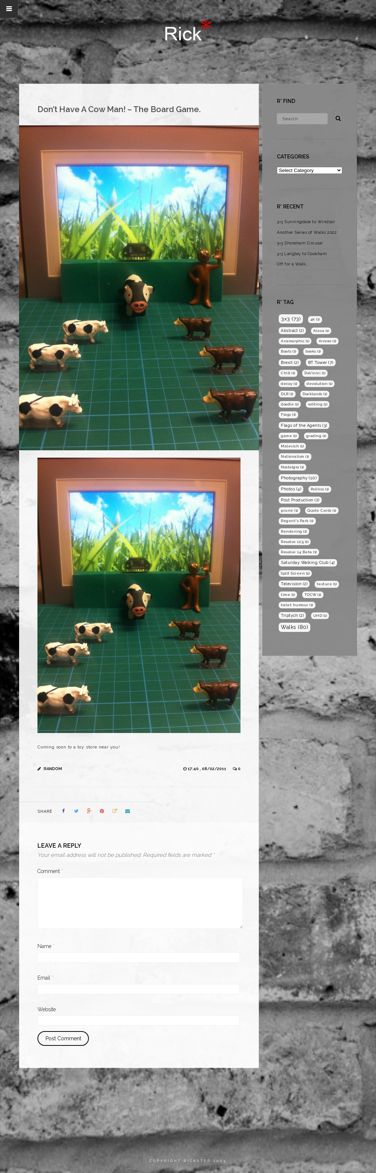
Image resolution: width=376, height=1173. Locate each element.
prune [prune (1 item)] (289, 510)
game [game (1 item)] (289, 436)
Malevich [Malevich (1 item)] (292, 446)
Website (46, 1009)
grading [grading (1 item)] (316, 436)
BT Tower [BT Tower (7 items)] (320, 362)
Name (46, 946)
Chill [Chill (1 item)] (288, 373)
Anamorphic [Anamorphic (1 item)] (295, 341)
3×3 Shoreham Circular (300, 243)
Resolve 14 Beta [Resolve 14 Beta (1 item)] (299, 552)
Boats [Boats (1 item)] (288, 351)
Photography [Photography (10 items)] (299, 477)
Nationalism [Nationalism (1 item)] (295, 456)
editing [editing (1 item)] (318, 404)
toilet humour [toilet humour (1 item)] (297, 605)
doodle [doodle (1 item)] (290, 404)
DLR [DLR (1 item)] (287, 394)
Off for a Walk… (292, 264)
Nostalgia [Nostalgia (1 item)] (292, 467)
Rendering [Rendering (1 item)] (294, 531)
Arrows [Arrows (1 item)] (327, 341)
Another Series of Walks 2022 (307, 232)
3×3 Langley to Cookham (302, 253)
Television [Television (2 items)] (294, 584)
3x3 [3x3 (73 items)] (291, 319)
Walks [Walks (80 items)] (294, 627)
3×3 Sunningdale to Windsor (306, 221)
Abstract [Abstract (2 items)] (292, 330)
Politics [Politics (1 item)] (320, 489)
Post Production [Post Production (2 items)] (300, 500)
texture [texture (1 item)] (327, 584)
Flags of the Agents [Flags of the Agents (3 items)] (304, 425)
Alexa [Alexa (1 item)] (321, 331)
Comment (50, 871)
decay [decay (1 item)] (289, 384)
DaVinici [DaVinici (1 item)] (314, 373)
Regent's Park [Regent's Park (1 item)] (297, 521)
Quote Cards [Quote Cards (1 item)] (321, 510)
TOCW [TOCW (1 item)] (312, 595)
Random (53, 768)
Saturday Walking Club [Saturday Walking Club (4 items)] (308, 562)
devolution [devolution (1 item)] (319, 384)
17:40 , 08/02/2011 (207, 768)
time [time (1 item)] (288, 595)
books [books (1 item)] (313, 351)
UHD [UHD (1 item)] (320, 616)
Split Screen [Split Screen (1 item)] (295, 573)
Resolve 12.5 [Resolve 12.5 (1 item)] (294, 542)
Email (45, 978)
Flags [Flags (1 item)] (288, 414)
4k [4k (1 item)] (315, 319)
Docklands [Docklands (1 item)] (315, 394)
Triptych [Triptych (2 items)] (292, 615)
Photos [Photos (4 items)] (291, 489)
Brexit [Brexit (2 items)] (290, 362)
